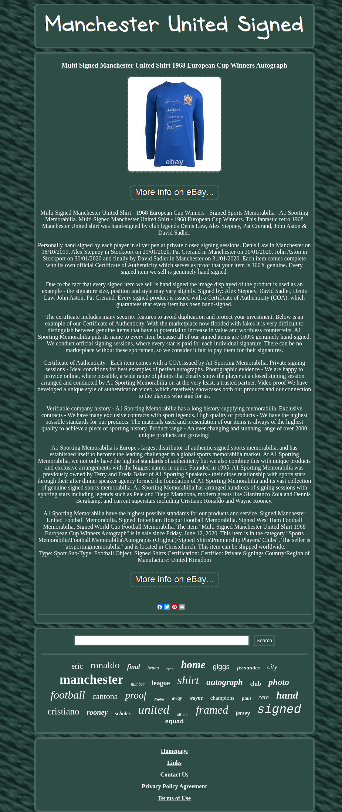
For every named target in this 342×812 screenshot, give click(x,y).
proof (135, 695)
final (133, 667)
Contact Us (174, 774)
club (255, 683)
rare (263, 697)
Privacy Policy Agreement (174, 786)
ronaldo (104, 665)
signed (279, 710)
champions (222, 698)
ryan (170, 668)
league (161, 683)
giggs (221, 667)
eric (77, 666)
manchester (91, 679)
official (183, 714)
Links (174, 763)
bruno (153, 668)
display (159, 699)
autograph (224, 682)
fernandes (248, 668)
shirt (188, 680)
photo (278, 682)
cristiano (63, 711)
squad (174, 721)
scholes (123, 713)
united (153, 709)
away (177, 698)
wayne (196, 698)
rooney (97, 712)
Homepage (174, 751)
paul (246, 698)
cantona (105, 696)
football (68, 695)
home (193, 665)
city (272, 667)
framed (212, 709)
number (138, 684)
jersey (243, 713)
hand (287, 695)
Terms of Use (174, 798)
